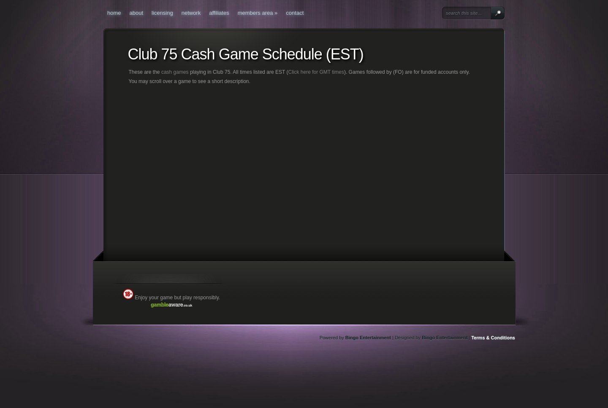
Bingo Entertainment (368, 337)
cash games (175, 72)
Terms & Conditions (493, 337)
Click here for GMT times (316, 72)
